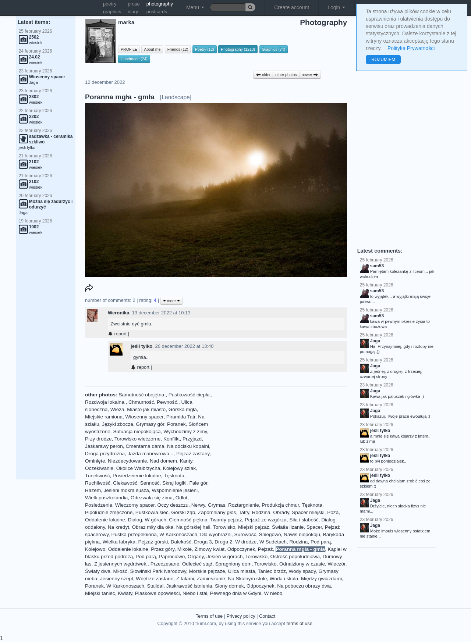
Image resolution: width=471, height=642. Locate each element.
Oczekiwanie (99, 468)
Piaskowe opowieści (157, 593)
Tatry (244, 512)
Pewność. (167, 402)
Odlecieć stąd (197, 564)
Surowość (245, 534)
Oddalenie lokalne (105, 519)
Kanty (186, 461)
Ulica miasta (241, 571)
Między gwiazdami (321, 578)
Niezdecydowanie (127, 461)
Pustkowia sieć (152, 512)
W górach (155, 519)
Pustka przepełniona (134, 534)
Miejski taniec (100, 593)
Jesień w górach (224, 556)
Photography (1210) (238, 49)
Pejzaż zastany (192, 453)
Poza (333, 512)
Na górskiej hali (193, 527)
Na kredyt (118, 527)
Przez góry (162, 549)
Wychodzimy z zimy (185, 431)
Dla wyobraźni (215, 534)
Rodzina (261, 512)
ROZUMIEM (383, 59)
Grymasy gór (150, 424)
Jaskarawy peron (104, 446)
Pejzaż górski (153, 542)
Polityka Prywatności (411, 48)
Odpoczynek (241, 549)
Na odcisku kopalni (188, 446)
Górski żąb (183, 512)
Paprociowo (172, 556)
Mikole (184, 549)
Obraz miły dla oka (153, 527)
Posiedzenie (98, 505)
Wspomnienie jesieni (175, 490)
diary (133, 11)
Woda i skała (284, 578)
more (171, 301)
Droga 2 (223, 542)
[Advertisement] (45, 359)
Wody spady (302, 571)
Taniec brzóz (272, 571)
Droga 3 (203, 542)
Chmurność (141, 402)
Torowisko (224, 527)
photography (159, 4)
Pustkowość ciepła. (190, 394)
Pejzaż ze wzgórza (265, 519)
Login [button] (336, 7)
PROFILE (129, 49)
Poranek (176, 424)
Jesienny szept (116, 578)
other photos (286, 74)
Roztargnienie (243, 505)
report (117, 333)
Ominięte (95, 461)
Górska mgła (183, 409)
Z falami (185, 578)
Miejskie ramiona (104, 417)
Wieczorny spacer (135, 505)
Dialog (135, 519)
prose (134, 4)
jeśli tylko (141, 346)
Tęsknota (174, 475)
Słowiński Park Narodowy (158, 571)
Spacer (314, 527)
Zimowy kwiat (210, 549)
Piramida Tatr (180, 417)
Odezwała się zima (152, 497)
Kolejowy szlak (179, 468)
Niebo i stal (195, 593)
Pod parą (321, 542)
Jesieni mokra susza (126, 490)
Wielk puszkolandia (106, 497)
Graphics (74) (274, 49)
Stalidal (155, 586)
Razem (93, 490)
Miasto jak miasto (146, 409)
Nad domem (163, 461)
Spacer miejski (308, 512)
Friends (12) (177, 49)
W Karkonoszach (178, 534)
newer (310, 74)
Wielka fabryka (119, 542)
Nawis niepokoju (302, 534)
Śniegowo (270, 534)
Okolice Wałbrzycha (138, 468)
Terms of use (209, 616)
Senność (150, 483)
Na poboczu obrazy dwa (304, 586)
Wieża (117, 409)
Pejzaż (265, 549)
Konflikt (171, 439)
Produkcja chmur (280, 505)
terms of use (299, 623)
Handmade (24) (134, 59)
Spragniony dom (233, 564)
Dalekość (181, 542)
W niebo (273, 593)
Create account (291, 7)
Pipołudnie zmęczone (108, 512)
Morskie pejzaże (207, 571)
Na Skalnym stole (247, 578)
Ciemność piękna (188, 519)
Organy (196, 556)
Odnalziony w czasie (302, 564)
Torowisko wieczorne (137, 439)
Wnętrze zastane (154, 578)
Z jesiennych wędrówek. (121, 564)
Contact (267, 616)
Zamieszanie (211, 578)
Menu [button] (195, 7)
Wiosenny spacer (144, 417)
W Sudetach (273, 542)
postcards (156, 11)
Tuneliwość (97, 475)
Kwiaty (125, 593)
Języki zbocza (117, 424)
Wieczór (337, 564)
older (263, 74)
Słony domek (229, 586)
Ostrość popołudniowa (295, 556)
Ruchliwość (97, 483)
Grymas (217, 505)
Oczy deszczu (173, 505)
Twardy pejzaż (226, 519)
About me (152, 49)
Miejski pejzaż (253, 527)
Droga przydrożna (105, 453)
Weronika (118, 312)
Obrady (281, 512)
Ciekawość (125, 483)
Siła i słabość (303, 519)
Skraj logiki (174, 483)
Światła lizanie (288, 527)
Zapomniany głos (217, 512)
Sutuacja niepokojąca (136, 431)
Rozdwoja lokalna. (105, 402)
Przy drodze (98, 439)
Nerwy (198, 505)
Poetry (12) (204, 49)
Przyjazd (192, 439)
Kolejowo (95, 549)
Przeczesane (165, 564)
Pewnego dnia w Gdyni (235, 593)
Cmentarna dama (144, 446)
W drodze (245, 542)
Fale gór (198, 483)
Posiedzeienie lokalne (137, 475)
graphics (112, 11)
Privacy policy (240, 616)
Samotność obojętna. (142, 394)
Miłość (120, 571)
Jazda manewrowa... (151, 453)
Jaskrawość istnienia (189, 586)
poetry (109, 4)
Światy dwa (97, 571)
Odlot (182, 497)
